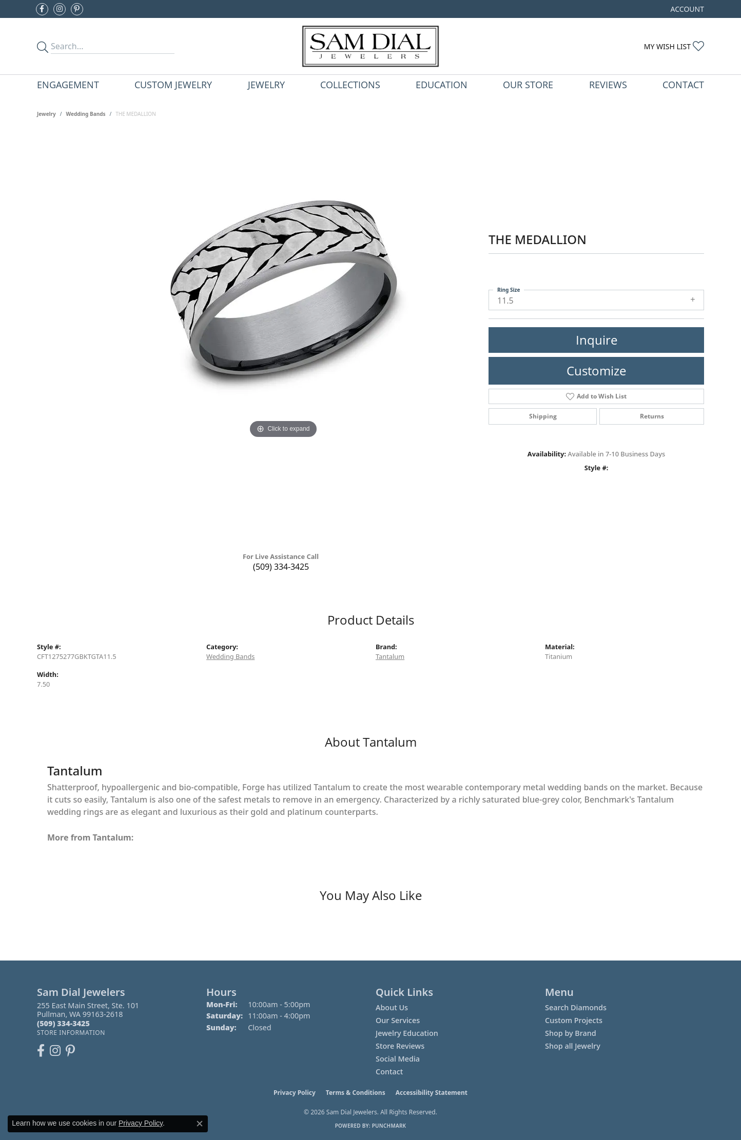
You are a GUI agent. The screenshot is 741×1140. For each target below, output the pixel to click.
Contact (683, 84)
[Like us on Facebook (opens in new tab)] (42, 9)
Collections (350, 84)
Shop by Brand (570, 1033)
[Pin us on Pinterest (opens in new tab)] (77, 9)
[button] (686, 9)
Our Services (398, 1020)
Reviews (608, 84)
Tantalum (390, 656)
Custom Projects (573, 1020)
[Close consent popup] (200, 1124)
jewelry (46, 113)
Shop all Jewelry (572, 1046)
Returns (652, 416)
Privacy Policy (295, 1092)
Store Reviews (400, 1046)
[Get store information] (71, 1032)
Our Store (528, 84)
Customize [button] (596, 370)
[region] (283, 338)
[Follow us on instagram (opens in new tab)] (59, 9)
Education (441, 84)
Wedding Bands (86, 113)
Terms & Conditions (355, 1092)
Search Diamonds (576, 1007)
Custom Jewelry (173, 84)
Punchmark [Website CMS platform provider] (389, 1125)
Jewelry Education (407, 1033)
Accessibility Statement (431, 1092)
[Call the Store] (63, 1023)
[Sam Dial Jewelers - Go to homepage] (370, 46)
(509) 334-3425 (281, 566)
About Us (392, 1007)
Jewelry (266, 84)
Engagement (68, 84)
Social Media (398, 1059)
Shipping (543, 416)
